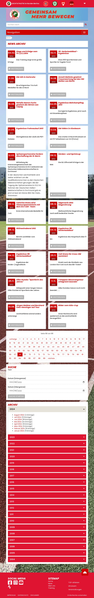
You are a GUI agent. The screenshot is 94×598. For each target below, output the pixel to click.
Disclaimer (35, 595)
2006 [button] (12, 546)
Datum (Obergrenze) (16, 387)
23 (32, 343)
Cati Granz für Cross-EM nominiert (69, 255)
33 (79, 343)
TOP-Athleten (73, 582)
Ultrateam (72, 586)
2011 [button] (12, 514)
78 (68, 354)
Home (50, 581)
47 (73, 347)
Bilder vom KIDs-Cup (68, 305)
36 (20, 347)
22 (28, 343)
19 (14, 343)
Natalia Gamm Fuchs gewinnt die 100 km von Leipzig (27, 104)
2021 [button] (12, 450)
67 (15, 354)
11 (58, 339)
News (8, 38)
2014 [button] (12, 495)
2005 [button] (12, 552)
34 (10, 347)
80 (78, 354)
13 (66, 339)
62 (66, 350)
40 (39, 347)
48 (78, 347)
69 (25, 354)
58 (48, 350)
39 (34, 347)
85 (25, 358)
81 (82, 354)
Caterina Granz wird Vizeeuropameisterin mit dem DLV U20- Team (28, 204)
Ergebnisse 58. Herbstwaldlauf (65, 229)
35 (15, 347)
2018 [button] (12, 469)
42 (48, 347)
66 (10, 354)
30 (66, 343)
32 (75, 343)
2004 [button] (12, 559)
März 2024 (18, 426)
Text (10, 370)
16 (79, 339)
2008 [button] (12, 533)
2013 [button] (12, 501)
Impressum (11, 595)
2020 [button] (12, 456)
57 (43, 350)
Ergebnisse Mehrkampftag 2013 (71, 103)
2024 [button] (12, 409)
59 (52, 350)
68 (20, 354)
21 (23, 343)
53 (24, 350)
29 (61, 343)
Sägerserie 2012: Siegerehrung (65, 203)
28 (56, 343)
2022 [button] (12, 443)
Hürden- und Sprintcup (69, 154)
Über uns (51, 586)
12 (62, 339)
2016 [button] (12, 482)
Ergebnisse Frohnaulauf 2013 (29, 128)
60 (57, 350)
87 (34, 358)
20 (19, 343)
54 (29, 350)
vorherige (13, 339)
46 (68, 347)
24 (37, 343)
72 (39, 354)
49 (83, 347)
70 (30, 354)
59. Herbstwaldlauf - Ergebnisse (68, 52)
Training (51, 588)
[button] (85, 3)
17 (84, 339)
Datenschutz (23, 595)
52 (19, 350)
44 (58, 347)
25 (42, 343)
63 (71, 350)
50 (10, 350)
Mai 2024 (17, 422)
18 (10, 343)
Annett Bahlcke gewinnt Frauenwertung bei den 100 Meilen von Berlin (71, 79)
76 (58, 354)
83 (15, 358)
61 (62, 350)
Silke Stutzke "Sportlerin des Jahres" (29, 280)
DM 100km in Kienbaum (69, 128)
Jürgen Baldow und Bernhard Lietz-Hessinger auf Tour (30, 306)
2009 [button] (12, 527)
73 (44, 354)
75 (53, 354)
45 (63, 347)
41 (43, 347)
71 (34, 354)
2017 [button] (12, 475)
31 (70, 343)
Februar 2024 (19, 428)
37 (24, 347)
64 (76, 350)
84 (20, 358)
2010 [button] (12, 520)
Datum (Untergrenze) (17, 378)
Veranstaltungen (75, 589)
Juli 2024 (17, 417)
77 (63, 354)
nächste (51, 358)
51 (14, 350)
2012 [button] (12, 507)
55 (33, 350)
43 (53, 347)
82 (10, 358)
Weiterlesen (17, 68)
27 (51, 343)
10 (54, 339)
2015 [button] (12, 488)
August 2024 (19, 415)
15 (75, 339)
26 (47, 343)
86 (30, 358)
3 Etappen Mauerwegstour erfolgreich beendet (70, 280)
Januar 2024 (19, 431)
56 (38, 350)
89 (44, 358)
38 (29, 347)
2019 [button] (12, 462)
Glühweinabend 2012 (26, 228)
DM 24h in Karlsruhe (25, 77)
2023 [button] (12, 437)
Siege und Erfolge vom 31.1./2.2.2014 (26, 52)
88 (39, 358)
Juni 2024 (18, 419)
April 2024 (18, 424)
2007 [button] (12, 540)
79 (73, 354)
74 (49, 354)
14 (71, 339)
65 (81, 350)
